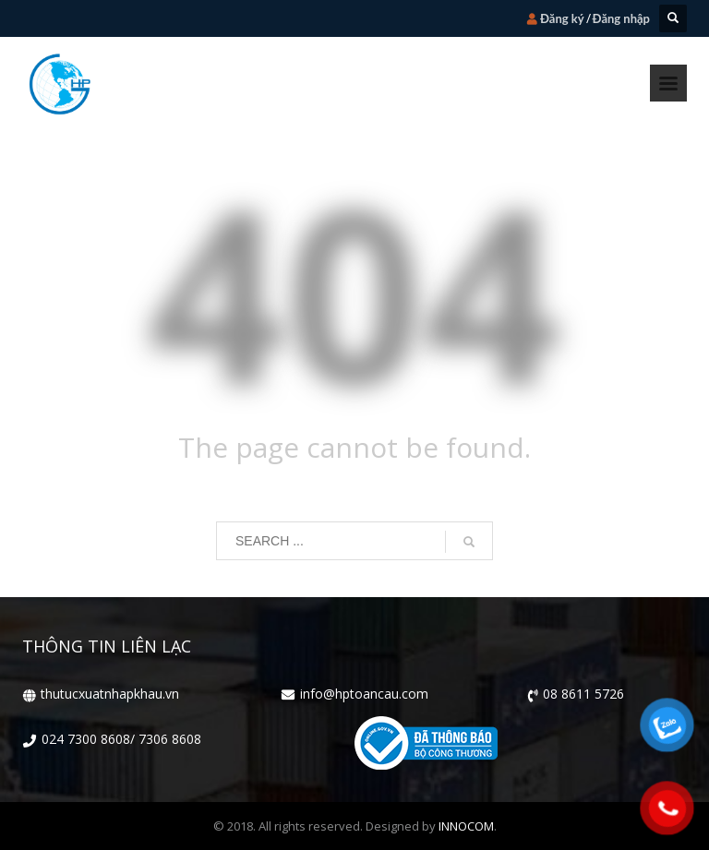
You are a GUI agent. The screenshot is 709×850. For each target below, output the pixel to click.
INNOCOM (466, 826)
